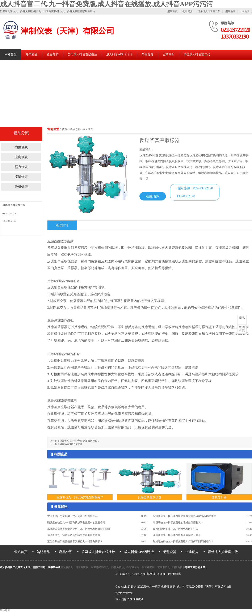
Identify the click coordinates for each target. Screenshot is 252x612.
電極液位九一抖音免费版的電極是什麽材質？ (178, 522)
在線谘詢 (152, 196)
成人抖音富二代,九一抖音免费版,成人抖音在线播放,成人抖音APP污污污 (106, 4)
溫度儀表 (21, 157)
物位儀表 (88, 129)
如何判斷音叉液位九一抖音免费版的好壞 (175, 528)
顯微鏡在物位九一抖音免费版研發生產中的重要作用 (76, 522)
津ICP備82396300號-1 (129, 599)
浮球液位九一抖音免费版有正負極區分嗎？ (177, 535)
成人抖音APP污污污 (119, 54)
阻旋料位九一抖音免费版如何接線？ (80, 440)
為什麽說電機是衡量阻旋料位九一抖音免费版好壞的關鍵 (78, 528)
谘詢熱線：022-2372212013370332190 (195, 192)
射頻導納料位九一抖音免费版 (107, 567)
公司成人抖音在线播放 (82, 54)
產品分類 (52, 54)
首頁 (64, 129)
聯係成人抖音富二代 (209, 11)
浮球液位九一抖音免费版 (140, 567)
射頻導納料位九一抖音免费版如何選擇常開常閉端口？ (183, 541)
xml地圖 (244, 11)
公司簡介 (187, 11)
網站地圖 (230, 11)
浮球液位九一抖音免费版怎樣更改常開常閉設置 (73, 535)
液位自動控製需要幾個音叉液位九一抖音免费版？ (75, 541)
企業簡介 (168, 54)
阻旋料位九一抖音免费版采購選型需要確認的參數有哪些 (184, 516)
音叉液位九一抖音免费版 (74, 567)
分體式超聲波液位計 (71, 443)
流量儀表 (21, 177)
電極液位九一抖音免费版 (171, 567)
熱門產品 (31, 54)
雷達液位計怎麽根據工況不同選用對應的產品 (72, 516)
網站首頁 (172, 11)
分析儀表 (21, 186)
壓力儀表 (21, 167)
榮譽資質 (147, 54)
